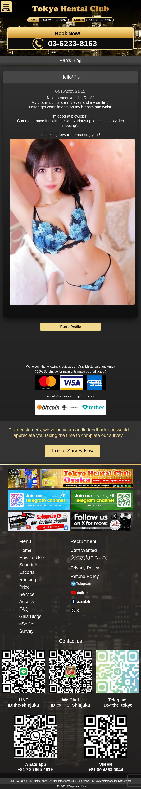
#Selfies (27, 623)
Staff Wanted (83, 550)
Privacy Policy (84, 567)
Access (26, 601)
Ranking (27, 579)
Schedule (28, 564)
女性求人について (89, 557)
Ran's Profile (70, 327)
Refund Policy (84, 576)
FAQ (23, 609)
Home (25, 550)
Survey (26, 631)
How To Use (31, 557)
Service (26, 594)
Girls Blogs (30, 616)
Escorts (26, 572)
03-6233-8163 (72, 43)
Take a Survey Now (72, 450)
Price (24, 587)
